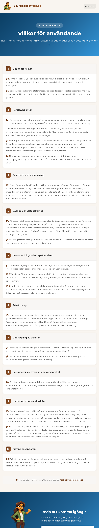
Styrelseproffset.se (27, 6)
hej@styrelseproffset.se (71, 480)
